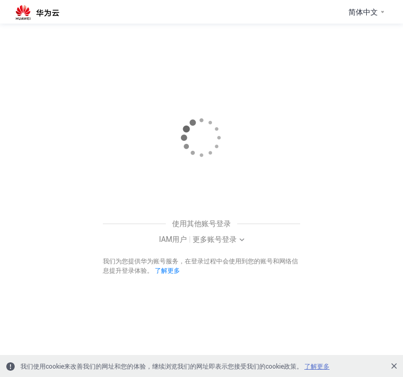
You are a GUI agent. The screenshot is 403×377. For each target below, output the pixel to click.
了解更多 (167, 270)
